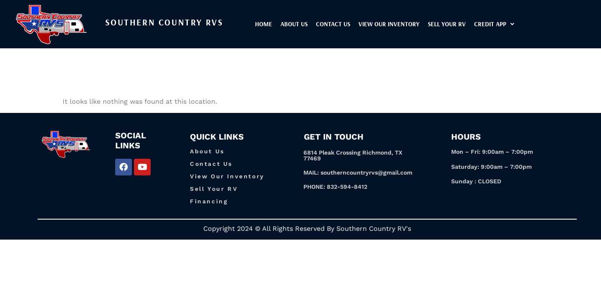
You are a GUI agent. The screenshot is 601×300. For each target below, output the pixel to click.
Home (286, 24)
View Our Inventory (227, 176)
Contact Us (355, 24)
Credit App (517, 24)
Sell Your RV (469, 24)
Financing (209, 201)
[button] (517, 24)
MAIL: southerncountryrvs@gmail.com (357, 172)
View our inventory (411, 24)
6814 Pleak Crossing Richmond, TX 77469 (352, 155)
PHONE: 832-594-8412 (335, 186)
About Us (316, 24)
